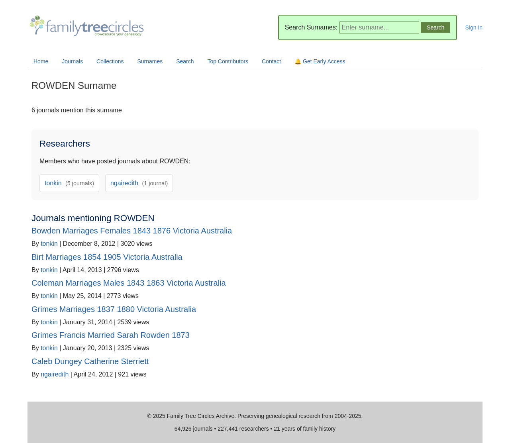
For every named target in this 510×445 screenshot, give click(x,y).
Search (185, 61)
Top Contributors (227, 61)
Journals (72, 61)
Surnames (150, 61)
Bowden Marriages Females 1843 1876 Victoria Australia (131, 230)
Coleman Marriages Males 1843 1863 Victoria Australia (128, 282)
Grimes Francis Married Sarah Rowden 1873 (110, 335)
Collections (110, 61)
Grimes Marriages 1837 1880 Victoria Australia (113, 309)
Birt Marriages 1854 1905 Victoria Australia (106, 257)
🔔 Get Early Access (319, 61)
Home (40, 61)
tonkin (69, 183)
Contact (271, 61)
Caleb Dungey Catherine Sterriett (90, 361)
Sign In (474, 27)
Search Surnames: (311, 27)
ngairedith (139, 183)
